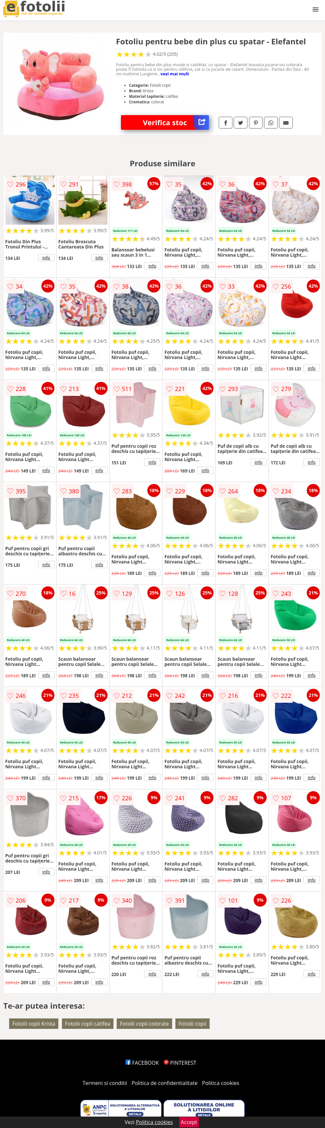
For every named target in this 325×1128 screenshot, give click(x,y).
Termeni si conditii (104, 1083)
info (46, 258)
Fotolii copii (192, 1023)
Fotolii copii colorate (144, 1023)
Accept (189, 1122)
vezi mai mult (174, 74)
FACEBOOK (142, 1062)
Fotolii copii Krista (33, 1023)
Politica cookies (220, 1083)
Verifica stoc (176, 122)
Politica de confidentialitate (165, 1083)
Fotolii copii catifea (87, 1023)
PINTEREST (180, 1062)
